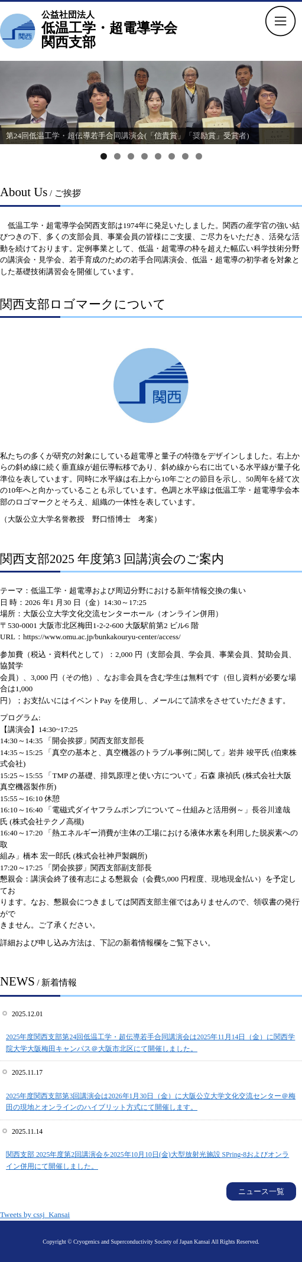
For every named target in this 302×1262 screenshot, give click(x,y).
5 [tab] (158, 156)
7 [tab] (185, 156)
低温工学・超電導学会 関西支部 (109, 29)
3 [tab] (131, 156)
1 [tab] (103, 156)
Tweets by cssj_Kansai (35, 1214)
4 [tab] (144, 156)
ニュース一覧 (261, 1191)
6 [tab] (171, 156)
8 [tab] (199, 156)
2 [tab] (117, 156)
